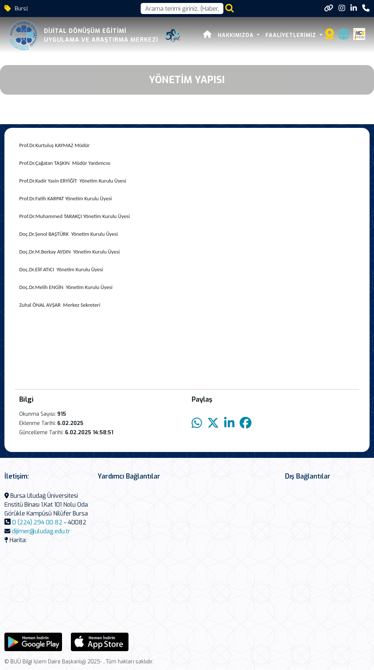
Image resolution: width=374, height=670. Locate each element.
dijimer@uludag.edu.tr (41, 531)
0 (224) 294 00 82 (37, 522)
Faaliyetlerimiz (291, 35)
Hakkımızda (236, 35)
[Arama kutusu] (182, 8)
